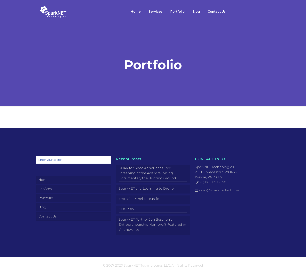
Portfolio (45, 198)
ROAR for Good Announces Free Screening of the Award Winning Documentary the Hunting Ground (147, 173)
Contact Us (47, 216)
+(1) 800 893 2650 (212, 182)
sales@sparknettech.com (219, 190)
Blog (42, 207)
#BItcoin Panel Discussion (140, 199)
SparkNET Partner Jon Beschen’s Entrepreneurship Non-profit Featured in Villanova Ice (152, 225)
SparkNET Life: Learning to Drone (146, 188)
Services (45, 189)
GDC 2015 (126, 209)
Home (43, 180)
